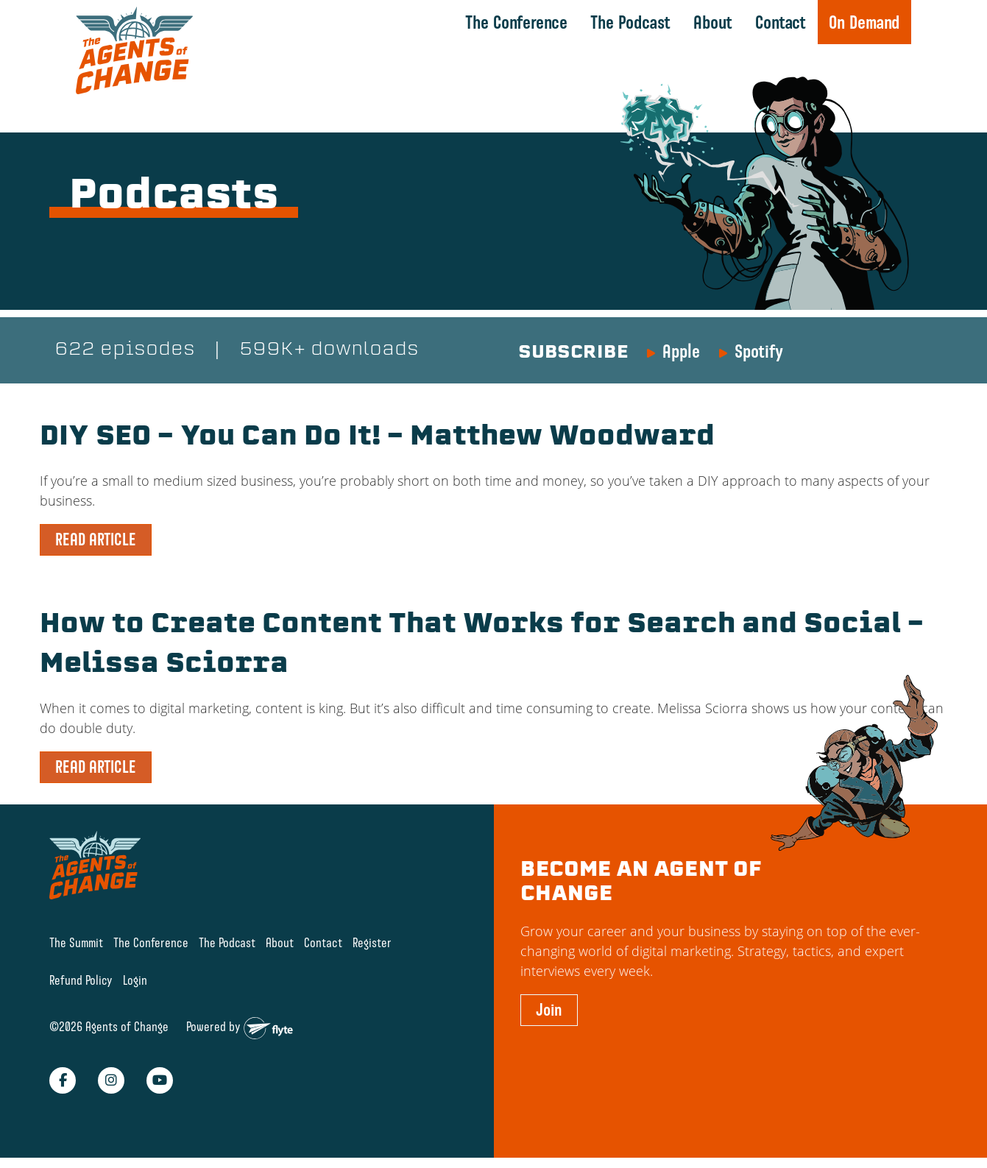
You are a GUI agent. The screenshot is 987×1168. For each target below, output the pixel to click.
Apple (681, 351)
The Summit (76, 942)
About (712, 22)
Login (135, 980)
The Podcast (630, 22)
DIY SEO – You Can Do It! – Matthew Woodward (377, 438)
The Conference (516, 22)
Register (372, 942)
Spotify (759, 351)
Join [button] (549, 1009)
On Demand (864, 22)
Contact (780, 22)
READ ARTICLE (95, 539)
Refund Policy (81, 980)
